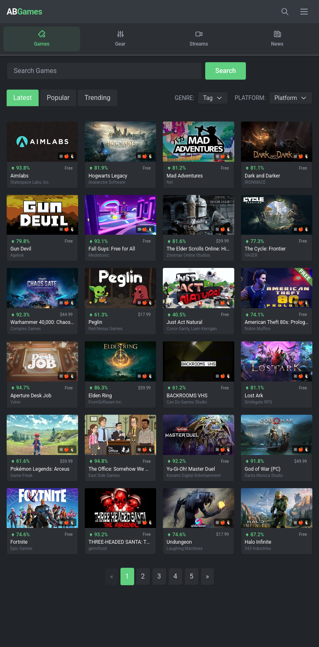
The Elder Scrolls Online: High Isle (199, 249)
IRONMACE (255, 182)
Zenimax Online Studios (188, 255)
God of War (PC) (262, 469)
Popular (58, 98)
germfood (97, 549)
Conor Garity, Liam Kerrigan (192, 328)
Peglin (95, 322)
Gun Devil (20, 249)
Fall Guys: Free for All (111, 249)
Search (225, 71)
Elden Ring (100, 396)
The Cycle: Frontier (265, 249)
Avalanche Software (106, 182)
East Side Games (104, 475)
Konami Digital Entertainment (194, 475)
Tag (213, 98)
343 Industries (258, 549)
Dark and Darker (262, 176)
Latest (22, 98)
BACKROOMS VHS (187, 396)
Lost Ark (254, 396)
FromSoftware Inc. (105, 402)
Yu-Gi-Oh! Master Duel (191, 469)
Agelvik (17, 255)
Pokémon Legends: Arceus (39, 469)
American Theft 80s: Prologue (277, 322)
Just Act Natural (184, 322)
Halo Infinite (258, 542)
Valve (15, 402)
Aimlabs (19, 176)
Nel (170, 182)
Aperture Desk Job (31, 396)
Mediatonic (98, 255)
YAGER (251, 255)
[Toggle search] (284, 11)
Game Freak (21, 475)
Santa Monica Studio (264, 475)
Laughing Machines (185, 549)
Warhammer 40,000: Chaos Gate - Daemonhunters (42, 322)
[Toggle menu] (304, 11)
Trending (97, 98)
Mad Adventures (185, 176)
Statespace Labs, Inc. (30, 182)
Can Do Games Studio (187, 402)
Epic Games (21, 549)
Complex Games (25, 328)
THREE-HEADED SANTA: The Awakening (120, 542)
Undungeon (179, 542)
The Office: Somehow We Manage (120, 469)
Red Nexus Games (105, 328)
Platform (291, 98)
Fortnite (18, 542)
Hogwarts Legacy (107, 176)
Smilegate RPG (258, 402)
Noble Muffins (257, 328)
